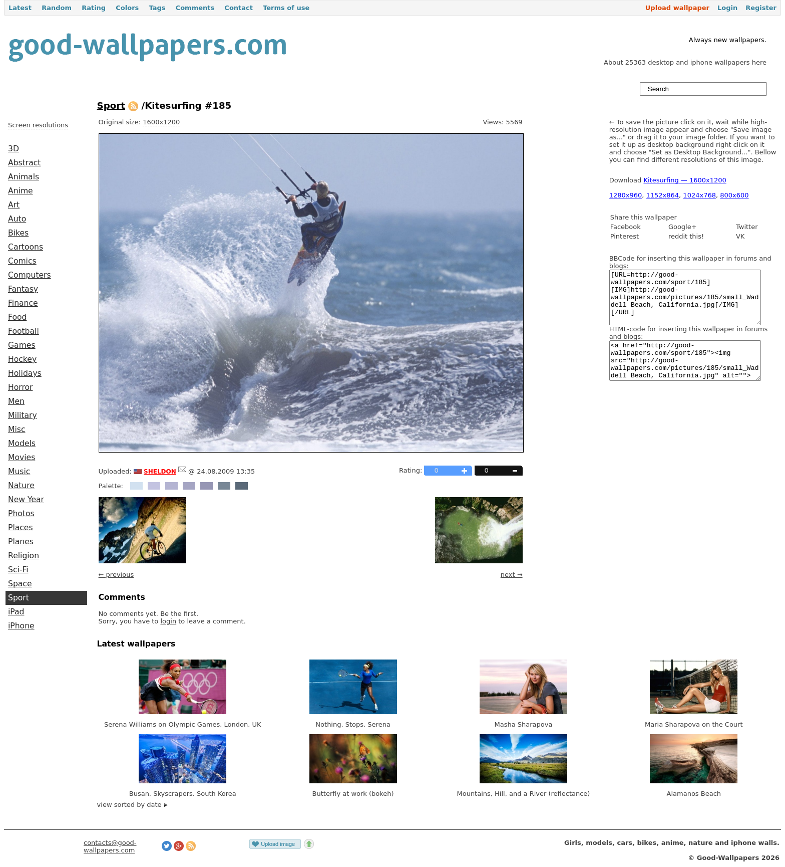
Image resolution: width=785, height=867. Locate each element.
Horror (20, 387)
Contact (238, 8)
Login (727, 8)
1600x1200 (161, 122)
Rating (94, 8)
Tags (157, 8)
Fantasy (23, 289)
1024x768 (699, 195)
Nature (21, 485)
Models (22, 443)
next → (512, 574)
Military (22, 415)
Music (19, 471)
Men (16, 401)
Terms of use (286, 8)
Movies (21, 457)
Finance (23, 303)
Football (23, 331)
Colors (127, 8)
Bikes (18, 233)
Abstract (24, 162)
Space (20, 583)
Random (57, 8)
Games (22, 345)
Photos (21, 513)
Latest (20, 8)
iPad (16, 611)
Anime (20, 190)
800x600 (734, 195)
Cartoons (25, 247)
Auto (17, 219)
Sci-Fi (18, 569)
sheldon (160, 471)
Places (20, 527)
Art (14, 204)
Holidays (25, 373)
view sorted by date (132, 804)
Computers (29, 275)
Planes (21, 541)
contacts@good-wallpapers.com (110, 846)
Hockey (22, 359)
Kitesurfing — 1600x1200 (684, 180)
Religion (23, 555)
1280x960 (625, 195)
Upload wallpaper (677, 8)
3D (13, 148)
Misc (17, 429)
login (168, 621)
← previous (116, 574)
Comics (22, 261)
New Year (26, 499)
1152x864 (662, 195)
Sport (18, 597)
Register (760, 8)
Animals (23, 176)
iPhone (21, 625)
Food (17, 317)
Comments (195, 8)
